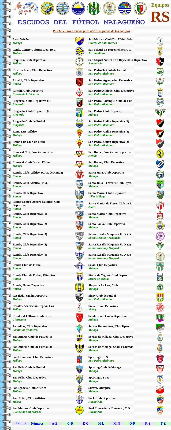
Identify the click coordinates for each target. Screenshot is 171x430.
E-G (85, 423)
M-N (116, 423)
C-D (70, 423)
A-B (55, 423)
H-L (101, 423)
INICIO (21, 423)
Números (37, 423)
